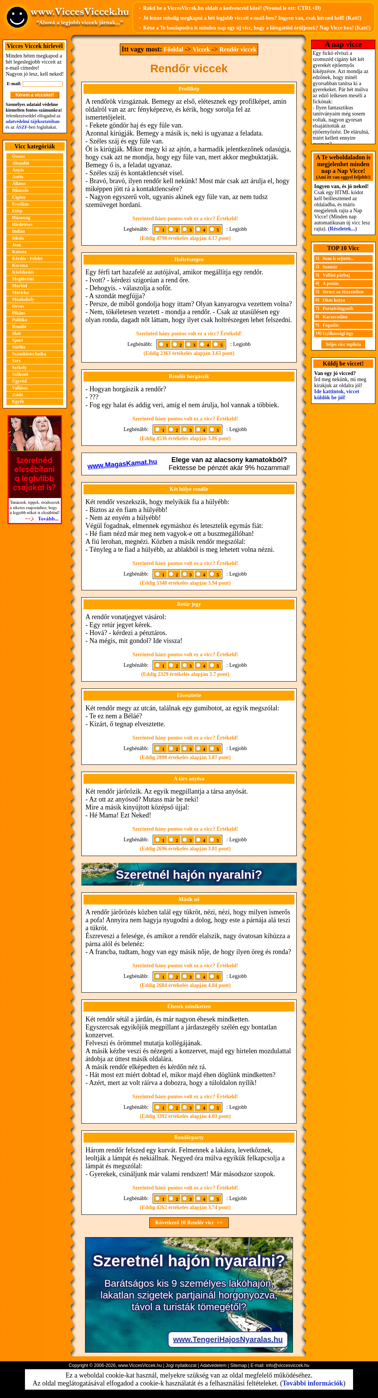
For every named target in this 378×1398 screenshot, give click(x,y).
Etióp (17, 210)
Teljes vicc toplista (343, 344)
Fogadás (331, 325)
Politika (19, 319)
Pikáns (18, 313)
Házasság (21, 217)
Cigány (19, 197)
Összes (18, 156)
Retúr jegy (189, 604)
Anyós (18, 170)
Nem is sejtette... (339, 258)
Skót (16, 333)
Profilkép (189, 89)
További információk (312, 1383)
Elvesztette (189, 695)
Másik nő (189, 899)
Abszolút (20, 163)
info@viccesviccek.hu (287, 1365)
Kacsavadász (335, 316)
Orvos (18, 306)
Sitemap (238, 1365)
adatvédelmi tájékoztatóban (32, 121)
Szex (16, 360)
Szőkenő (20, 374)
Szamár (330, 266)
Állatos (19, 183)
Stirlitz (18, 347)
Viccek (201, 49)
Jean (16, 245)
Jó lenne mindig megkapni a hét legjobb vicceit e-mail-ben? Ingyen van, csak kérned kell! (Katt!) (252, 18)
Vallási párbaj (336, 275)
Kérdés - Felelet (27, 258)
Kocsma (20, 265)
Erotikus (20, 204)
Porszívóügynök (338, 308)
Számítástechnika (29, 354)
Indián (18, 231)
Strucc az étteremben (343, 291)
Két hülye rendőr (189, 489)
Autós (17, 176)
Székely (19, 367)
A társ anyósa (189, 779)
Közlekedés (23, 272)
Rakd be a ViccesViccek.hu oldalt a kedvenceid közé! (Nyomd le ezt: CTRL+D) (232, 8)
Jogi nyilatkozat (181, 1365)
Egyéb (18, 401)
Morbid (19, 285)
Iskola (18, 238)
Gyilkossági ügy (338, 333)
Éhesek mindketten (189, 1006)
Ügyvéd (19, 381)
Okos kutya (334, 300)
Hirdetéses (22, 224)
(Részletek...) (342, 229)
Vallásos (20, 388)
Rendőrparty (189, 1137)
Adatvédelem (213, 1365)
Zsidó (17, 394)
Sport (17, 340)
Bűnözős (20, 190)
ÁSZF (22, 127)
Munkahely (23, 299)
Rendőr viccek (238, 49)
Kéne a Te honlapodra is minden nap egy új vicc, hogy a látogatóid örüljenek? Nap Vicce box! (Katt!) (256, 28)
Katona (19, 251)
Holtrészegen (189, 259)
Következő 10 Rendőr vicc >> (189, 1222)
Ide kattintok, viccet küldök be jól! (336, 394)
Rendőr (19, 326)
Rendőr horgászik (189, 376)
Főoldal (173, 49)
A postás (331, 283)
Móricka (20, 292)
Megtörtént (23, 279)
